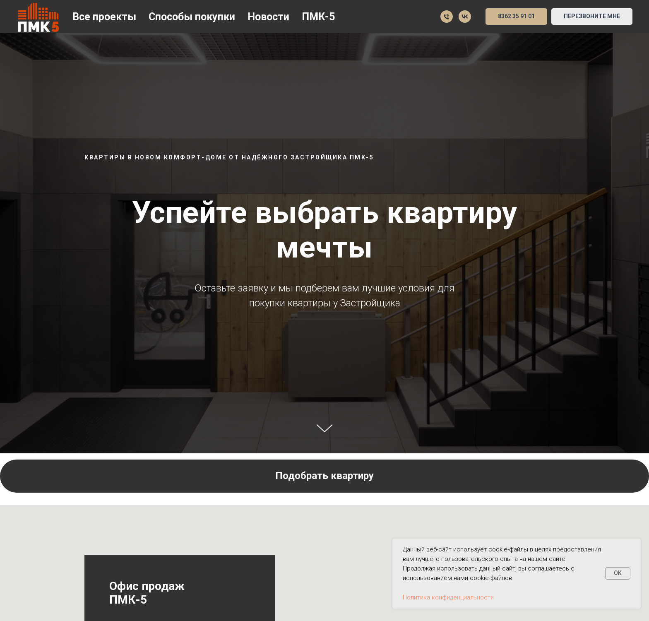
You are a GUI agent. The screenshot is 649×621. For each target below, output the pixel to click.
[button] (591, 16)
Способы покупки (192, 17)
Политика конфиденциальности (448, 597)
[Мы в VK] (465, 16)
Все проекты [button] (104, 17)
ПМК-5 (318, 17)
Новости (268, 17)
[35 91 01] (446, 16)
